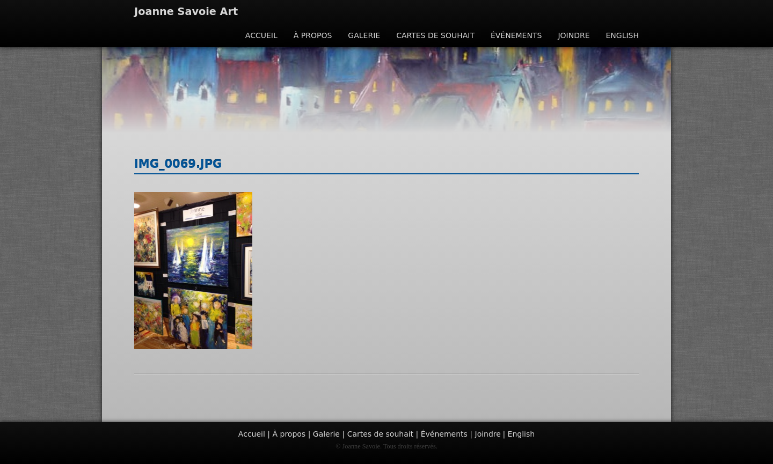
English (622, 35)
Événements (516, 35)
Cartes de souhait (435, 35)
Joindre (573, 35)
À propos (313, 35)
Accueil (261, 35)
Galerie (364, 35)
